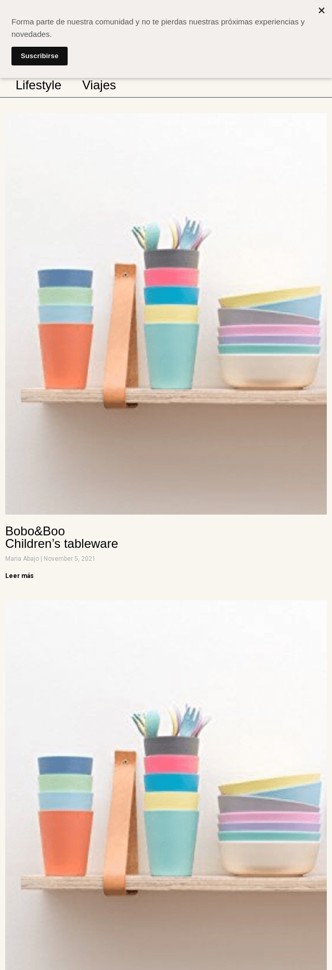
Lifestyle (38, 85)
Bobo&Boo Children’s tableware (61, 537)
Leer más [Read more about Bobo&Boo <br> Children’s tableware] (19, 576)
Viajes (99, 85)
